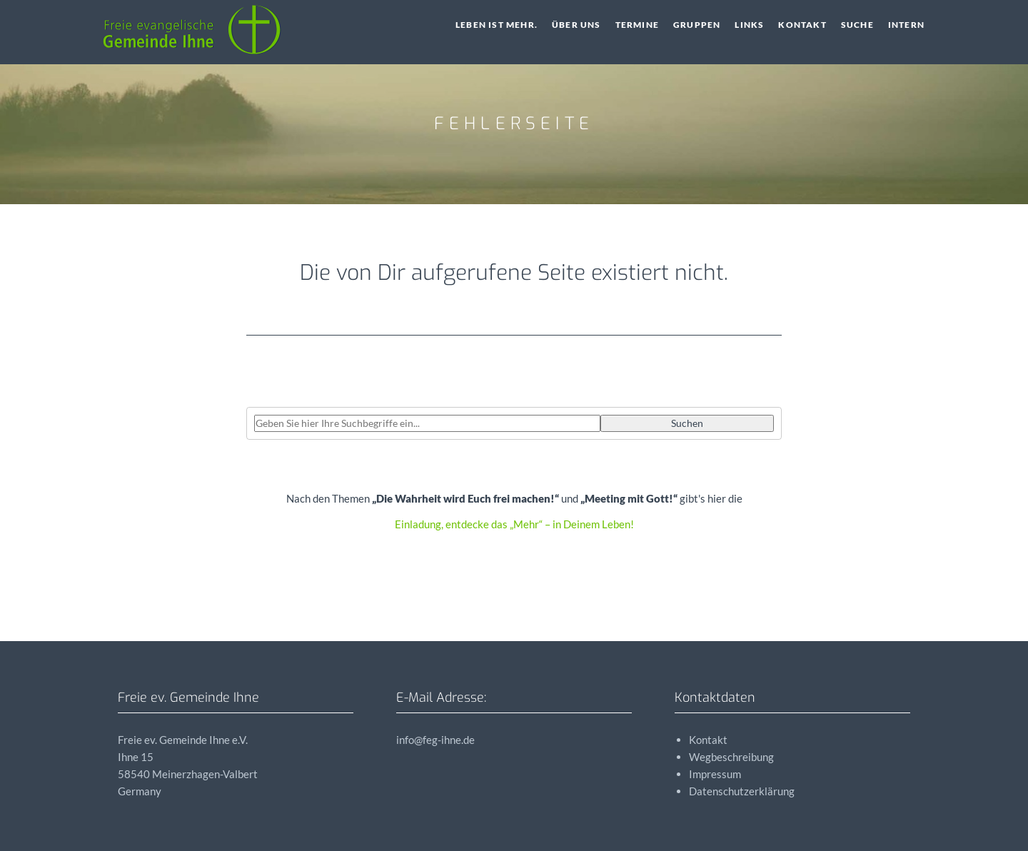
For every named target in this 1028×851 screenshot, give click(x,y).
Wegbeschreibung (731, 756)
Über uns (576, 24)
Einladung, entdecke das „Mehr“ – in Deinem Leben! (514, 524)
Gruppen (696, 24)
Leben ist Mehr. (496, 24)
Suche (857, 24)
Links (749, 24)
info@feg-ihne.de (435, 739)
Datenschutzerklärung (742, 791)
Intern (906, 24)
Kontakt (802, 24)
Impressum (715, 773)
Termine (637, 24)
